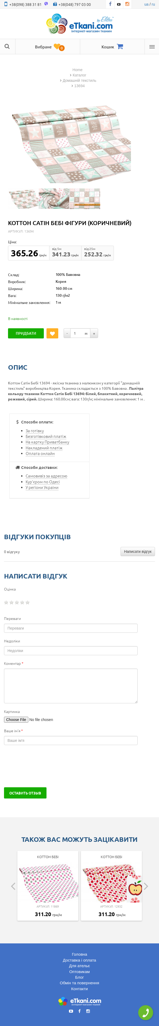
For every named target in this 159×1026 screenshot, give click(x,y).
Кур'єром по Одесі (43, 481)
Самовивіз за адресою (46, 476)
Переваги (12, 618)
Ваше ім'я (13, 730)
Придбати (26, 333)
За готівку (35, 430)
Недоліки (12, 640)
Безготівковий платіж (46, 436)
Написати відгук (138, 551)
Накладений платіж (44, 447)
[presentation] (44, 766)
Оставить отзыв (25, 792)
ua (146, 4)
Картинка (12, 711)
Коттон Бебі (48, 856)
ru (153, 4)
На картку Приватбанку (47, 442)
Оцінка (10, 589)
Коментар (14, 663)
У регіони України (42, 487)
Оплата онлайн (40, 453)
